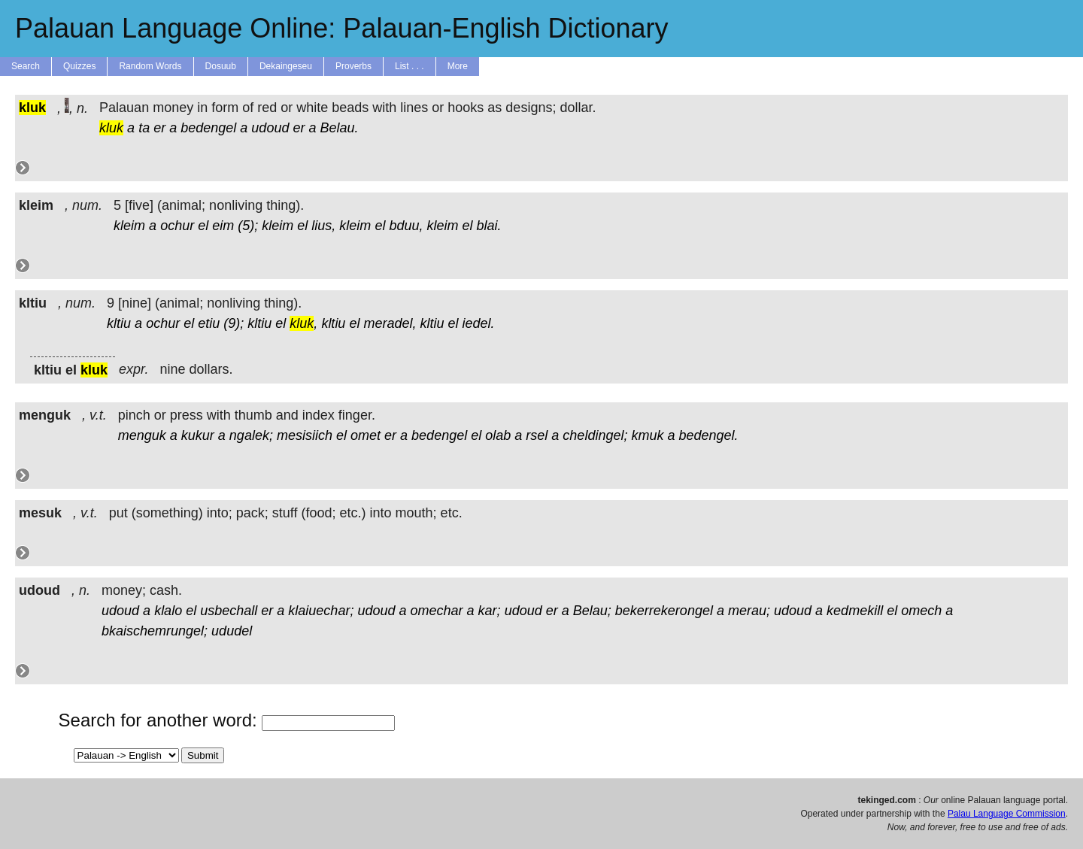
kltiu (119, 323)
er (159, 127)
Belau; (592, 610)
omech (921, 610)
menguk (142, 435)
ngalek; (251, 435)
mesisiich (304, 435)
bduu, (406, 225)
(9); (233, 323)
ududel (231, 630)
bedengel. (709, 435)
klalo (168, 610)
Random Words (150, 66)
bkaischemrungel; (155, 630)
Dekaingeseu (285, 66)
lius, (323, 225)
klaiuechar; (320, 610)
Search (25, 66)
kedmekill (855, 610)
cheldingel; (595, 435)
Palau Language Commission (1007, 813)
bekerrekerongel (664, 610)
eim (223, 225)
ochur (177, 225)
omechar (437, 610)
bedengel (208, 127)
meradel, (389, 323)
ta (144, 127)
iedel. (479, 323)
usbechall (228, 610)
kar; (489, 610)
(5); (248, 225)
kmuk (647, 435)
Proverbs (353, 66)
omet (365, 435)
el (203, 225)
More (457, 66)
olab (498, 435)
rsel (537, 435)
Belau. (339, 127)
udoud (270, 127)
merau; (749, 610)
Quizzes (79, 66)
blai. (489, 225)
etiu (209, 323)
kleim (129, 225)
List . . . (409, 66)
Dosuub (220, 66)
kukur (197, 435)
